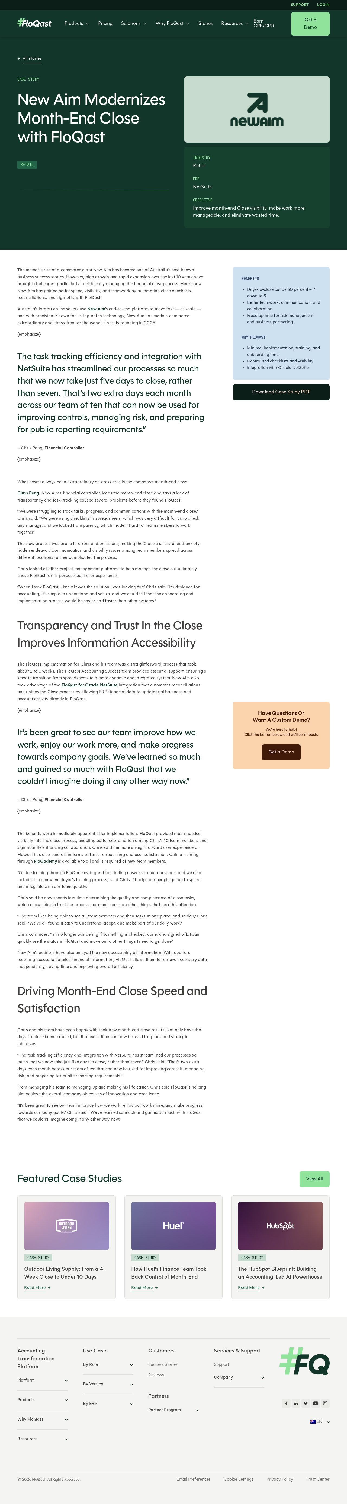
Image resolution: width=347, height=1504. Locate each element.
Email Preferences (193, 1479)
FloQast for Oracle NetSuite (90, 685)
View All (314, 1179)
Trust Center (318, 1479)
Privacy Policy (279, 1479)
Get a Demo (310, 24)
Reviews (156, 1375)
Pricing (105, 23)
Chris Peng (28, 493)
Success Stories (163, 1365)
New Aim (96, 309)
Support (300, 5)
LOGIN (323, 5)
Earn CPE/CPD (263, 24)
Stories (205, 23)
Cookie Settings (238, 1479)
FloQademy (45, 861)
